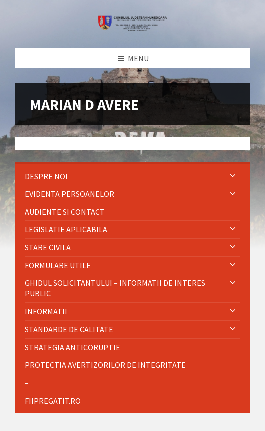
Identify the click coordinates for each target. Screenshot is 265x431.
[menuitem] (132, 176)
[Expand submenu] (232, 176)
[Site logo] (133, 28)
